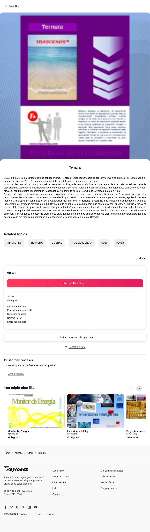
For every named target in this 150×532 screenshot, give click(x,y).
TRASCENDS (14, 242)
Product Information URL (19, 310)
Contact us (57, 494)
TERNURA (37, 242)
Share (140, 258)
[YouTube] (35, 507)
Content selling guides (112, 470)
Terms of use (107, 482)
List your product (60, 476)
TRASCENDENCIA (81, 242)
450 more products (16, 306)
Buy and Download (75, 283)
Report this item (75, 346)
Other (104, 242)
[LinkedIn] (29, 507)
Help (54, 488)
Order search (59, 482)
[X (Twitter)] (23, 507)
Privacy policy (108, 476)
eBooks (120, 242)
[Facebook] (17, 507)
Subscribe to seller (16, 314)
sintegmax (12, 300)
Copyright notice (109, 488)
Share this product (16, 322)
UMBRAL (57, 242)
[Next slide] (139, 388)
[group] (36, 416)
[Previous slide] (131, 388)
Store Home (13, 6)
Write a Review (16, 374)
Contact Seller (14, 318)
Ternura (42, 453)
